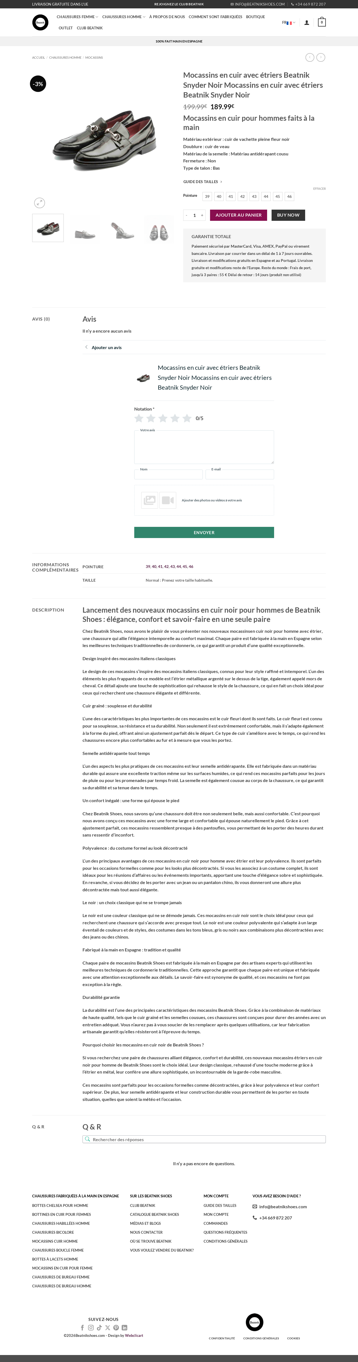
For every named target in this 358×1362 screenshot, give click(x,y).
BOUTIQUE (255, 17)
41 (160, 566)
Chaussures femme (77, 17)
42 (166, 566)
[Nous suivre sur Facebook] (82, 1328)
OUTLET (66, 28)
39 (148, 566)
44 (178, 566)
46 (191, 566)
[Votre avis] (204, 447)
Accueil (38, 57)
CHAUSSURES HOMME (124, 17)
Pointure (190, 196)
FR (289, 22)
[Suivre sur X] (107, 1328)
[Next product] (309, 57)
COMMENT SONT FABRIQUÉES (215, 17)
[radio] (207, 196)
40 (154, 566)
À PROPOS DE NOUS (167, 17)
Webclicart (134, 1335)
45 (185, 566)
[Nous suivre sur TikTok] (99, 1328)
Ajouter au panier (239, 214)
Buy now (288, 214)
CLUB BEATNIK (90, 28)
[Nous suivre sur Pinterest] (116, 1328)
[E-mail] (240, 474)
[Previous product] (320, 57)
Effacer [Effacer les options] (319, 188)
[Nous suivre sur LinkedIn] (124, 1328)
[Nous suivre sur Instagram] (91, 1328)
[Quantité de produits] (194, 215)
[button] (307, 22)
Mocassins (94, 57)
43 (172, 566)
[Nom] (168, 474)
